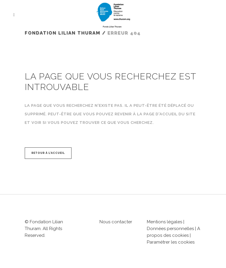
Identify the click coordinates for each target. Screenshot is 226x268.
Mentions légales (164, 221)
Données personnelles (170, 228)
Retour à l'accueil (48, 153)
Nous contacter (115, 221)
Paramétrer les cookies (171, 242)
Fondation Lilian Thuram (62, 33)
